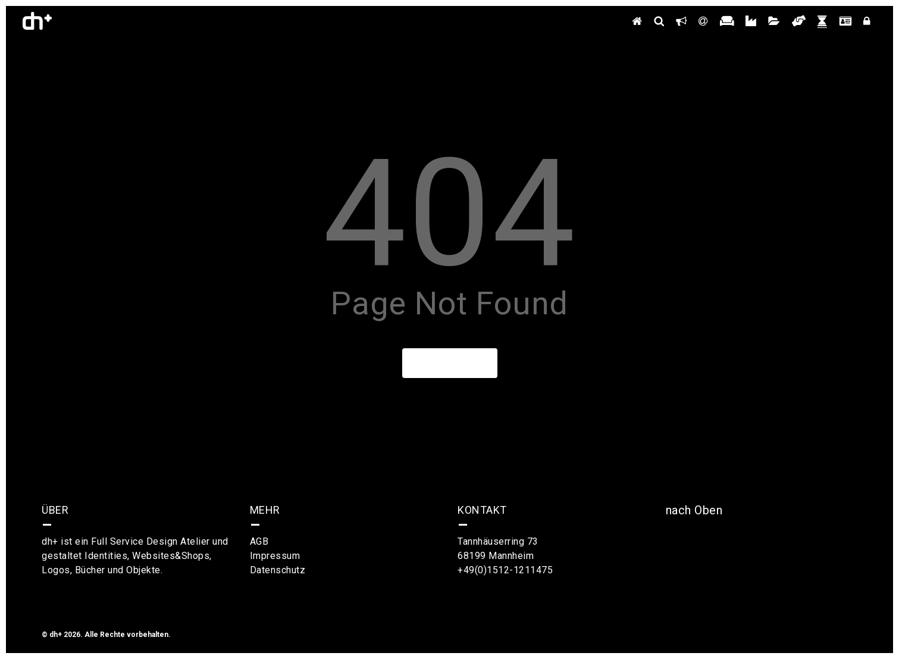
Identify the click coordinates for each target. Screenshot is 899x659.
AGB (259, 541)
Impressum (275, 555)
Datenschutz (278, 570)
